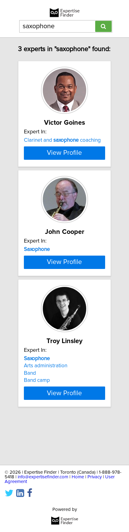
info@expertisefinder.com (43, 477)
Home (78, 477)
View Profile (64, 174)
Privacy (94, 477)
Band (30, 416)
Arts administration (45, 409)
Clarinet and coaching (62, 140)
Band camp (37, 424)
